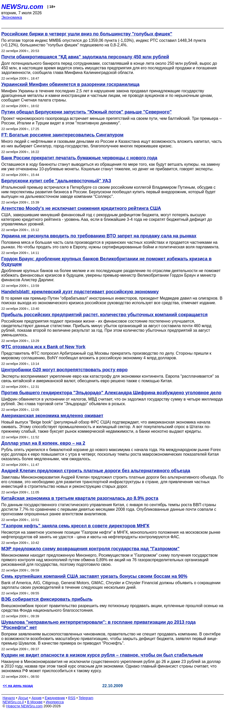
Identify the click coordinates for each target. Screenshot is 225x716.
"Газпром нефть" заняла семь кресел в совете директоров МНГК (75, 525)
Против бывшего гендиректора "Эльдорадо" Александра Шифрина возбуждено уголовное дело (111, 392)
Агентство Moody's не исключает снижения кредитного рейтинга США (81, 208)
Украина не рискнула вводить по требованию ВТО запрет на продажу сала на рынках (98, 235)
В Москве (35, 702)
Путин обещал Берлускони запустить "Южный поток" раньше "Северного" (86, 111)
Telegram (86, 698)
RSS (71, 698)
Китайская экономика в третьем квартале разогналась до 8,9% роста (79, 498)
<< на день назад (18, 686)
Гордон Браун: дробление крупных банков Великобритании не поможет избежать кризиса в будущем (106, 261)
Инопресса (55, 702)
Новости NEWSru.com (24, 706)
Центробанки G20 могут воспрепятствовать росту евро (64, 369)
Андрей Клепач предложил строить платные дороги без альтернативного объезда (95, 470)
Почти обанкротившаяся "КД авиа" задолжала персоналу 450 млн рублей (85, 56)
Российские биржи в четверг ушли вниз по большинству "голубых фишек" (86, 33)
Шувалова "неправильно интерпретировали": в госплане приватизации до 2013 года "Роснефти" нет (98, 625)
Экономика (11, 17)
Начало (9, 698)
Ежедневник (55, 698)
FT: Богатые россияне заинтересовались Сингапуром (62, 134)
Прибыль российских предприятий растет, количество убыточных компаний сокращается (104, 314)
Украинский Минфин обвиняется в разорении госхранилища (70, 84)
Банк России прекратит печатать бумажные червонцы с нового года (79, 157)
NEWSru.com (22, 6)
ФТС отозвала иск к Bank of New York (43, 346)
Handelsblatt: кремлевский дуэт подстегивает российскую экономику (80, 291)
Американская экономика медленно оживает (52, 415)
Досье (23, 698)
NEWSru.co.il (13, 702)
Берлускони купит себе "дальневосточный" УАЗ (56, 180)
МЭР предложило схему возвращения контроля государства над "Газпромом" (90, 548)
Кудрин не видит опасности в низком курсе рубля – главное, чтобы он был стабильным (102, 655)
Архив (37, 698)
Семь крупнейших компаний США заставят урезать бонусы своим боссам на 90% (94, 576)
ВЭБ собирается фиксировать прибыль (46, 599)
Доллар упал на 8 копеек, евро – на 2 (43, 443)
